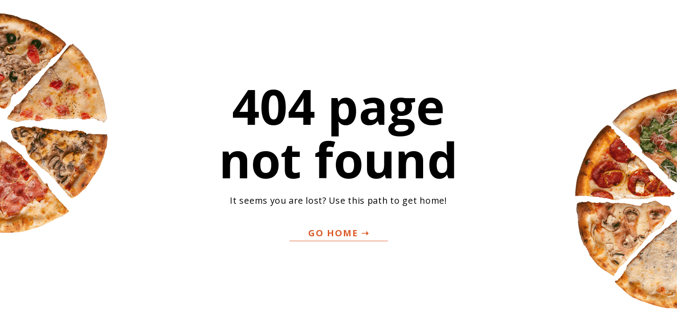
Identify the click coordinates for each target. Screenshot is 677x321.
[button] (339, 233)
